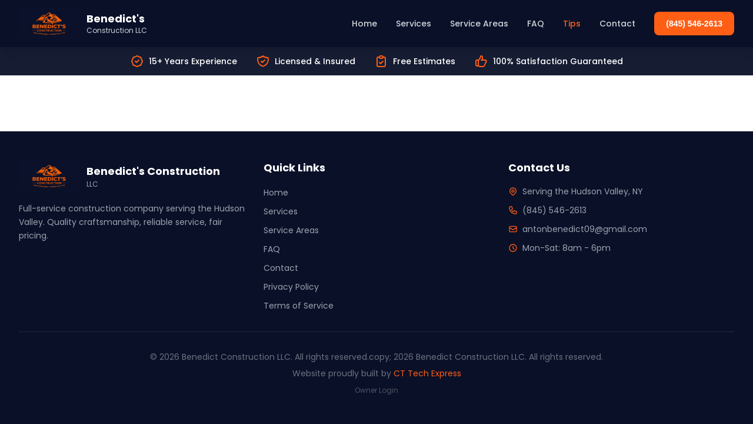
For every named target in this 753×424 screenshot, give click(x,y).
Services (413, 23)
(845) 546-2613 (694, 23)
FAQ (535, 23)
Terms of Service (299, 306)
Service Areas (479, 23)
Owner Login (376, 390)
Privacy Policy (291, 287)
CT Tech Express (427, 373)
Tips (572, 23)
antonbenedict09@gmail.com (584, 229)
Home (364, 23)
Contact (617, 23)
